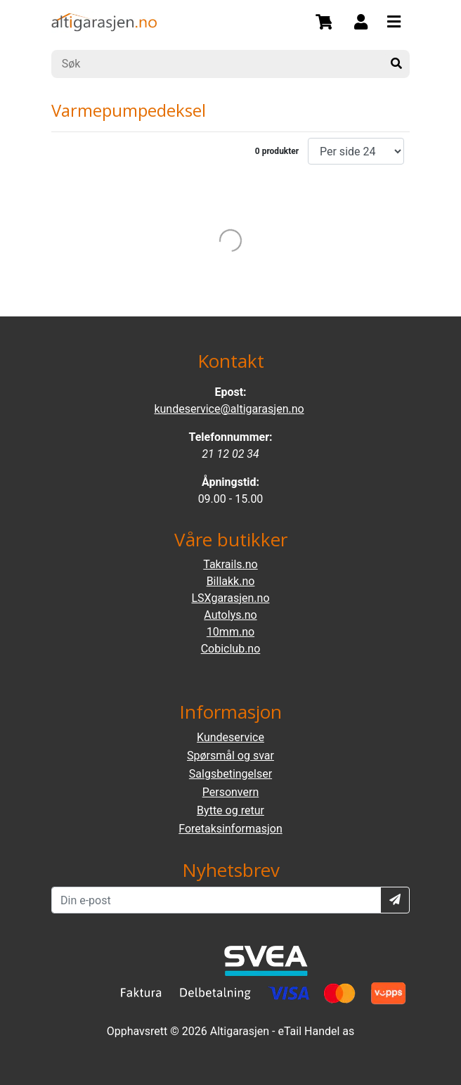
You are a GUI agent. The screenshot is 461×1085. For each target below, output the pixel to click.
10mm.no (230, 631)
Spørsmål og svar (230, 755)
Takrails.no (230, 564)
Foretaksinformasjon (230, 828)
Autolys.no (230, 615)
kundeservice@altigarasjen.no (229, 409)
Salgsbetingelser (230, 774)
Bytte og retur (230, 810)
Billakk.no (231, 581)
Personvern (230, 792)
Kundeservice (230, 737)
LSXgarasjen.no (230, 598)
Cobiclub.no (231, 648)
